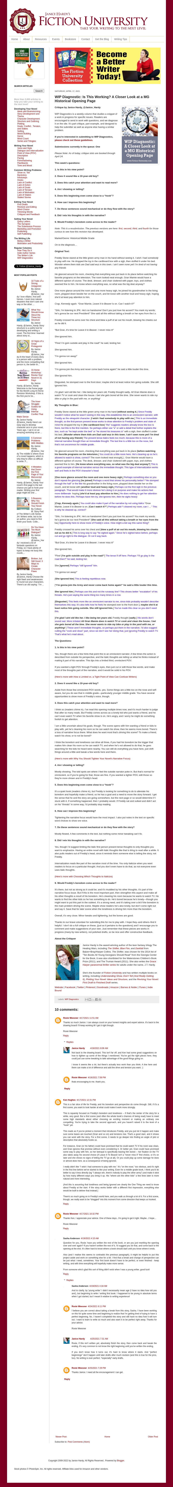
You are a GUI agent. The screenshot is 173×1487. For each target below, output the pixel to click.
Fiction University (113, 972)
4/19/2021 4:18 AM (98, 1286)
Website (59, 987)
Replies (69, 1042)
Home (14, 39)
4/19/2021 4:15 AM (90, 1238)
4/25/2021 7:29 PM (97, 1368)
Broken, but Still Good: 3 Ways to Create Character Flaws (37, 565)
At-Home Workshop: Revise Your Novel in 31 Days (37, 375)
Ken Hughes (69, 1100)
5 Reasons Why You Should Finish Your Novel (37, 502)
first (120, 228)
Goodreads (102, 987)
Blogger (120, 1460)
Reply (66, 1035)
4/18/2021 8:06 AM (99, 1048)
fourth (146, 228)
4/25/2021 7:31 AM (99, 1339)
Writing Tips (120, 39)
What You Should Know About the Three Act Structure (37, 315)
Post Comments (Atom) (79, 1442)
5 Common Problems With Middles (37, 440)
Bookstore (70, 39)
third (135, 228)
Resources (41, 39)
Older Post (153, 1436)
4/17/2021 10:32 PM (89, 1214)
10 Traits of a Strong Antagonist (37, 283)
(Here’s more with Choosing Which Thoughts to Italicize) (84, 876)
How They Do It (24, 250)
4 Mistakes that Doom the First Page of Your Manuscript (37, 472)
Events (56, 39)
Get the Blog (102, 39)
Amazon (114, 987)
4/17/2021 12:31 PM (86, 1100)
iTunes (142, 987)
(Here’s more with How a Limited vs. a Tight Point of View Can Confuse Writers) (96, 676)
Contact (85, 39)
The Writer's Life (25, 255)
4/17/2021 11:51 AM (88, 1018)
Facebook (70, 987)
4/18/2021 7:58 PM (97, 1077)
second (127, 228)
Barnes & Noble (129, 987)
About (26, 39)
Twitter (80, 987)
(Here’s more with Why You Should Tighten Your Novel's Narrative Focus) (92, 758)
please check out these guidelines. (74, 140)
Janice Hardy (78, 1048)
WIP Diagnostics (72, 999)
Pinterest (91, 987)
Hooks (20, 180)
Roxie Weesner (70, 1018)
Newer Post (61, 1436)
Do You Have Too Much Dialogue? (37, 530)
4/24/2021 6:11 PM (97, 1306)
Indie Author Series (26, 253)
